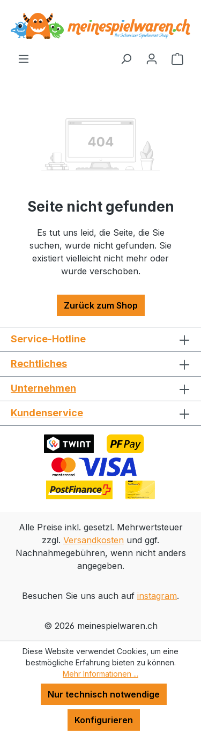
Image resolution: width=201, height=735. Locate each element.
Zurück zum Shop (101, 305)
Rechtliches (39, 363)
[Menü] (23, 58)
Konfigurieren (104, 720)
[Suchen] (126, 58)
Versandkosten (93, 540)
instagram (157, 595)
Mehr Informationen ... (100, 673)
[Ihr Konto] (152, 58)
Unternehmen (43, 388)
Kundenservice (47, 412)
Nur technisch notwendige (104, 694)
